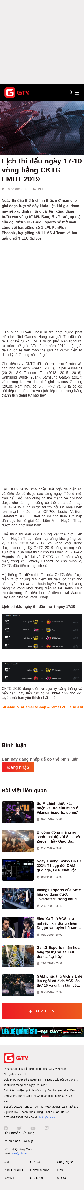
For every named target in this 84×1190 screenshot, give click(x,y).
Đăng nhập (18, 767)
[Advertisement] (42, 42)
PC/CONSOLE (14, 1170)
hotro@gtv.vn (47, 1117)
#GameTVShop (33, 707)
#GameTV (11, 707)
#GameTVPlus (59, 707)
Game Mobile (39, 1170)
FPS (60, 1170)
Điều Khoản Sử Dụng (19, 1133)
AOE (7, 1162)
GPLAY (35, 1162)
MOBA (61, 1178)
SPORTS (10, 1178)
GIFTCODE (38, 1178)
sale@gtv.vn (19, 1153)
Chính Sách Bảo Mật (18, 1141)
